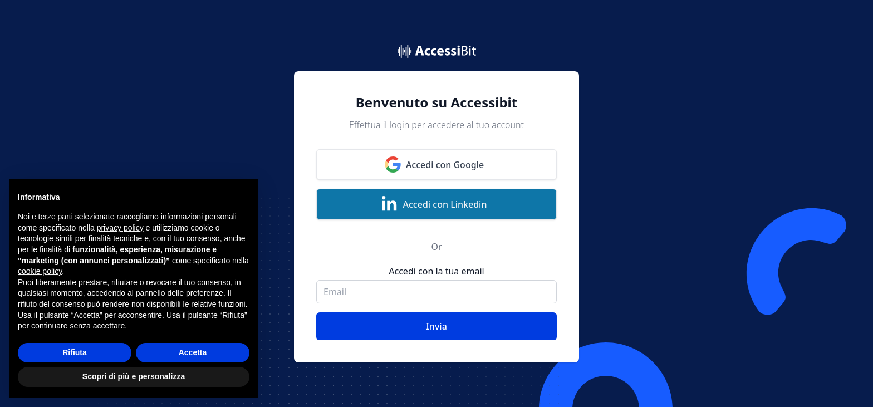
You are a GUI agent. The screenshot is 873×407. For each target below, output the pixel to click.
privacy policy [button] (120, 228)
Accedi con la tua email (436, 271)
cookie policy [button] (40, 271)
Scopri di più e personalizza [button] (133, 376)
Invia (436, 326)
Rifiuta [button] (74, 353)
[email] (436, 291)
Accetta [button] (193, 353)
